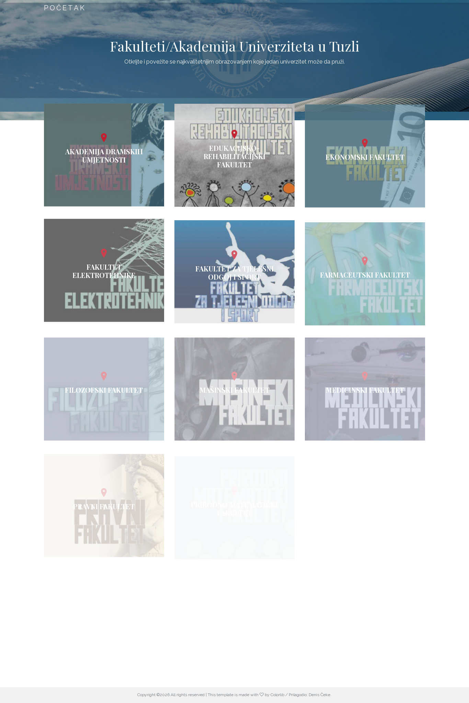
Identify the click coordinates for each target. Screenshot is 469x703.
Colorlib (277, 694)
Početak (65, 8)
